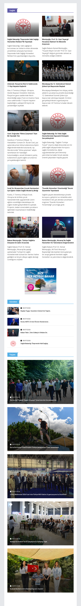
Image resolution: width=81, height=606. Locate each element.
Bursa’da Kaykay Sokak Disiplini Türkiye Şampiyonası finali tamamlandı (34, 447)
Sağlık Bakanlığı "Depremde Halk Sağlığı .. (35, 343)
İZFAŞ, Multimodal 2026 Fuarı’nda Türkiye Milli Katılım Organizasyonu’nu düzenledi (38, 494)
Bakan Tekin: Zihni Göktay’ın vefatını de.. (34, 332)
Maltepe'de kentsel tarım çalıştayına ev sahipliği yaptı (28, 542)
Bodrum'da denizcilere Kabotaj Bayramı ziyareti (26, 589)
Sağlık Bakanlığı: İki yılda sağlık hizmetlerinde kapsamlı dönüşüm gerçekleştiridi (55, 136)
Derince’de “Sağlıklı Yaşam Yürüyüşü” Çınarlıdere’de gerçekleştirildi (33, 400)
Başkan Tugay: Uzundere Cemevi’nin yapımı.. (36, 311)
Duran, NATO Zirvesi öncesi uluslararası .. (35, 322)
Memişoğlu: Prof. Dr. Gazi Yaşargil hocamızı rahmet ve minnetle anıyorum (55, 41)
